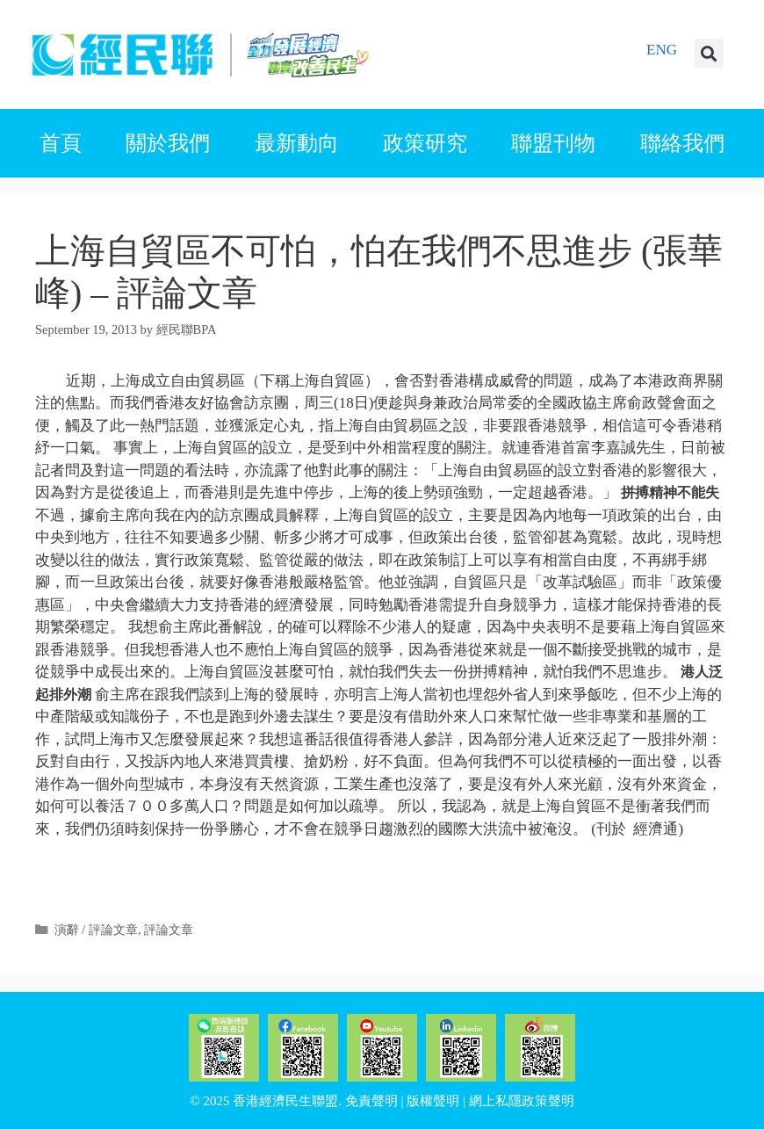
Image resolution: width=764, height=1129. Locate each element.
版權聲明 (433, 1101)
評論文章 (168, 930)
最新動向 (297, 143)
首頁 (61, 143)
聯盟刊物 (553, 143)
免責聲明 (371, 1101)
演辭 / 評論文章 (96, 930)
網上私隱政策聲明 (521, 1101)
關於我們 (168, 143)
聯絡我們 (682, 143)
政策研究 (425, 143)
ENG (661, 49)
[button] (709, 53)
